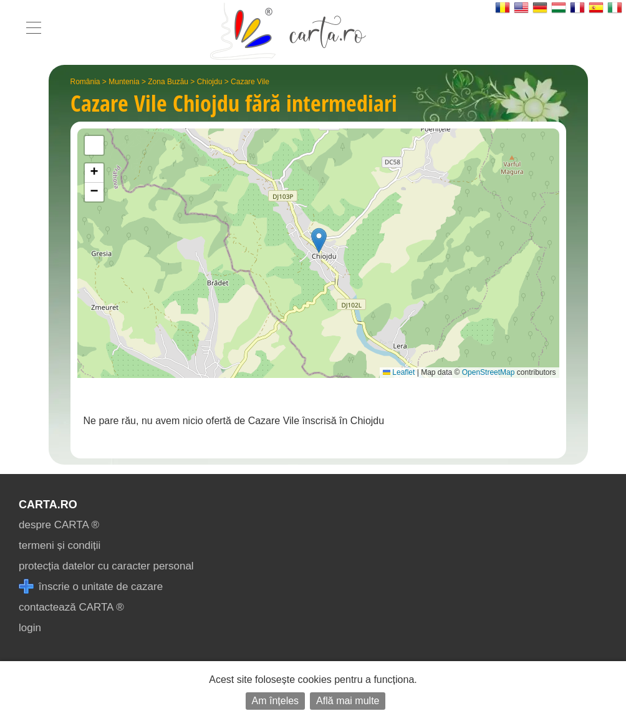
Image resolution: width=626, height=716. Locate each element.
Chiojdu (210, 81)
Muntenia (123, 81)
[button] (319, 240)
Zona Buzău (168, 81)
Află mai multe (347, 700)
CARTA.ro (48, 504)
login (30, 628)
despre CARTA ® (59, 525)
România (85, 81)
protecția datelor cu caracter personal (106, 566)
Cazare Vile (250, 81)
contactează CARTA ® (71, 607)
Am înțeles (275, 700)
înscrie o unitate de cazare (91, 587)
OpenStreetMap (488, 372)
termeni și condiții (59, 545)
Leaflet (399, 372)
